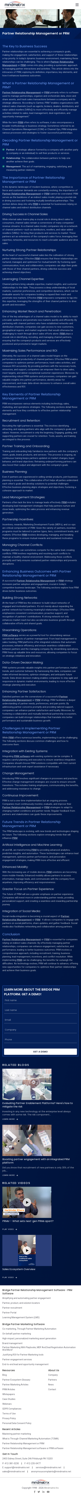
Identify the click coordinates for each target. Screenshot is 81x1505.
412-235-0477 (34, 1463)
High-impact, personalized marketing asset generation (29, 1338)
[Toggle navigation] (77, 4)
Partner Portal (9, 1312)
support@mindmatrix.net (17, 1467)
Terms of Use (9, 1413)
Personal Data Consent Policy (16, 1423)
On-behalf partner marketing (16, 1333)
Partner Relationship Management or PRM (23, 1443)
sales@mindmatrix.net (13, 1471)
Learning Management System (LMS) (21, 1317)
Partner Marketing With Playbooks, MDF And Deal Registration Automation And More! (39, 1348)
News (51, 1384)
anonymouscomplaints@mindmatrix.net (51, 1471)
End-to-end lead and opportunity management (25, 1364)
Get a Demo (40, 1051)
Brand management (12, 1343)
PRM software (10, 635)
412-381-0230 (12, 1463)
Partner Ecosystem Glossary (16, 1380)
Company (53, 1375)
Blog (4, 1375)
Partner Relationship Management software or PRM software (32, 1448)
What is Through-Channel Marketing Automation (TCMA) (30, 1438)
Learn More (10, 1119)
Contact (52, 1389)
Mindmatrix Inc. (51, 1488)
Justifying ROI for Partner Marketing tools (22, 1354)
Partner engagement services (17, 1359)
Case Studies (8, 1399)
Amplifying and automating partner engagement (26, 1298)
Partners (52, 1380)
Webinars (7, 1404)
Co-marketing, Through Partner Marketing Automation (29, 1329)
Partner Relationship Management (21, 92)
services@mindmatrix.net (48, 1467)
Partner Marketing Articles (15, 1384)
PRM (23, 65)
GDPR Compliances (11, 1408)
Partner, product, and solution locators (21, 1303)
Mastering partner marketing (16, 1434)
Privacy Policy (9, 1418)
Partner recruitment (12, 1308)
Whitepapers (8, 1394)
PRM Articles (8, 1389)
